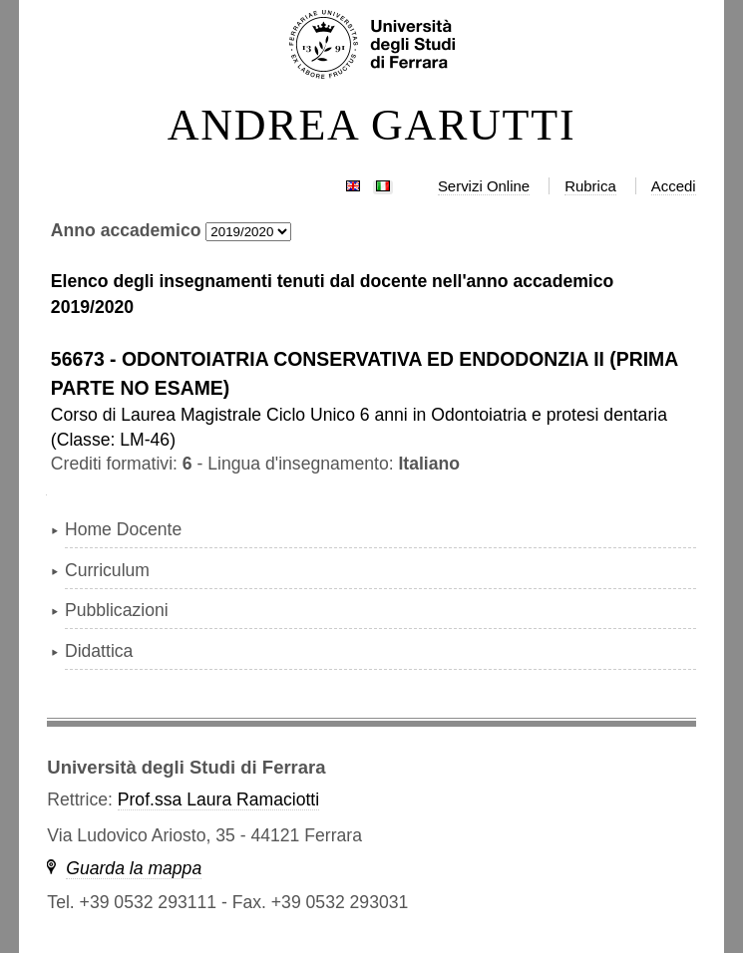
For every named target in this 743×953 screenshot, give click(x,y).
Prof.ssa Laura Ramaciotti (218, 799)
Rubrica (590, 185)
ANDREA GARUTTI (372, 126)
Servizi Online (484, 185)
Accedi (673, 185)
